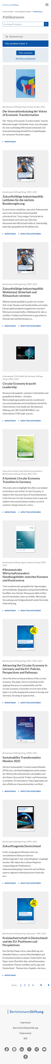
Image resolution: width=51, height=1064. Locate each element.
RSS (25, 1038)
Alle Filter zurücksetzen (25, 58)
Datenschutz (25, 1033)
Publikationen (37, 12)
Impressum (25, 1022)
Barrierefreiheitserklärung (25, 1027)
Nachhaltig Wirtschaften (23, 12)
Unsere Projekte (8, 12)
